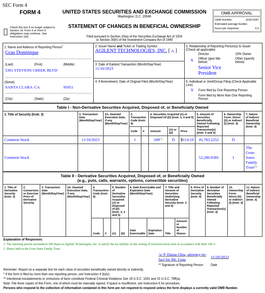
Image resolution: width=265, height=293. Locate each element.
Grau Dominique (21, 52)
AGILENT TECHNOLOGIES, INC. (131, 50)
